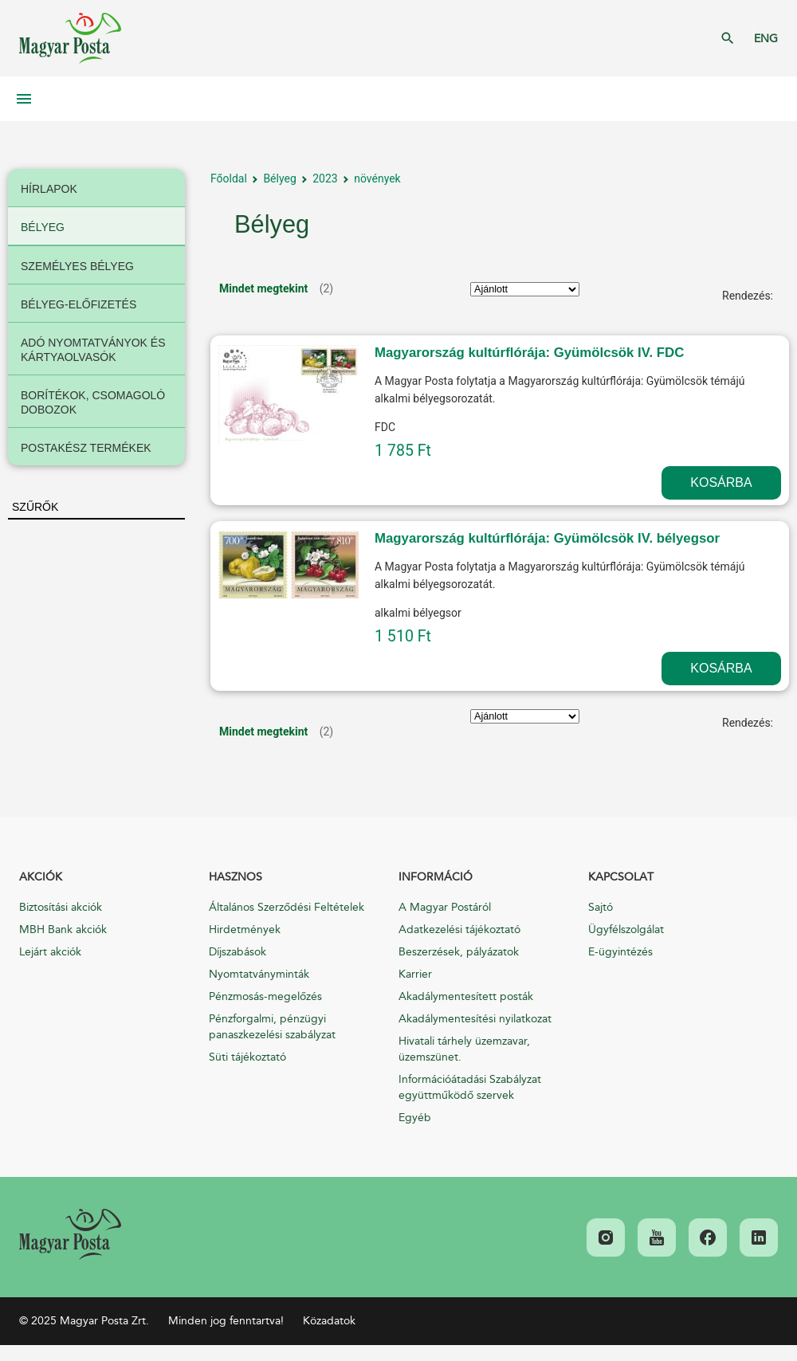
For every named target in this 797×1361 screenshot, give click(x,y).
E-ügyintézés (620, 952)
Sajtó (600, 907)
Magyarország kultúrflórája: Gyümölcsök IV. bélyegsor (547, 538)
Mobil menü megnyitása (24, 98)
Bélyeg (279, 178)
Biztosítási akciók (60, 907)
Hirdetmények (245, 929)
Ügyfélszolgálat (626, 929)
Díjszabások (237, 952)
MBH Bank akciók (63, 929)
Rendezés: (747, 295)
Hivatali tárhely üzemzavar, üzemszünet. (464, 1049)
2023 (324, 178)
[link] (70, 1234)
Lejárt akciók (50, 952)
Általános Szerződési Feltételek (286, 907)
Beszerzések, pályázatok (458, 952)
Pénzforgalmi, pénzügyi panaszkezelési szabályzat (272, 1026)
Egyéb (414, 1117)
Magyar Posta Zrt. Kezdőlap (70, 38)
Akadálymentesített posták (465, 996)
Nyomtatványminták (259, 974)
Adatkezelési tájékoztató (459, 929)
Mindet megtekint (263, 288)
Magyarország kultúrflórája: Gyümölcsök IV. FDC (529, 352)
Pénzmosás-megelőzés (265, 996)
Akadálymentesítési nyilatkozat (475, 1019)
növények (377, 178)
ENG (766, 38)
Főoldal (228, 178)
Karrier (415, 974)
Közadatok (329, 1321)
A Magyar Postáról (444, 907)
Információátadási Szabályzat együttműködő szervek (469, 1087)
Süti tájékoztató (247, 1057)
